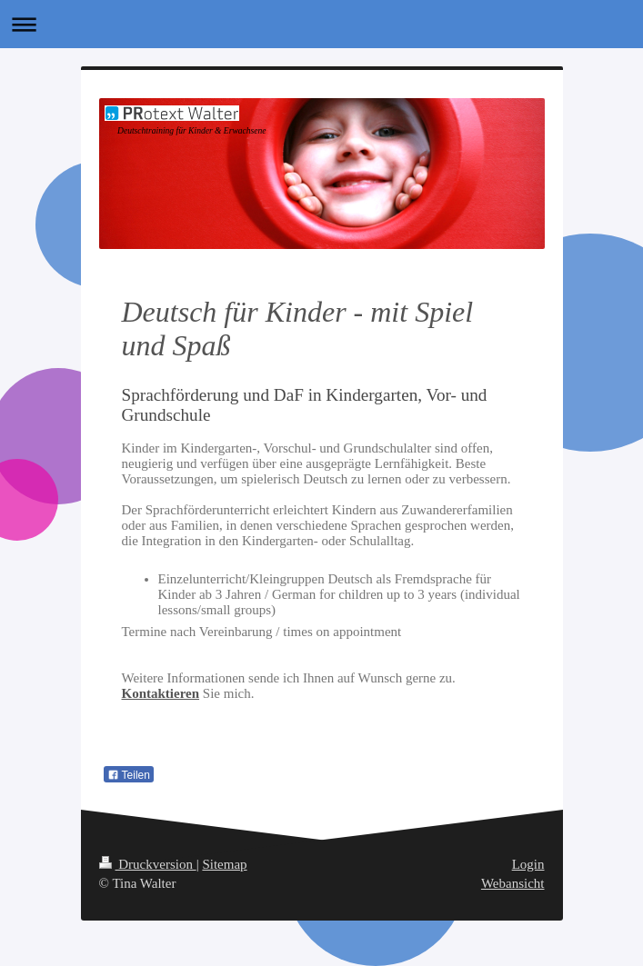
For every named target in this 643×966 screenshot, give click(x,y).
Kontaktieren (161, 693)
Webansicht (513, 883)
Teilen (128, 775)
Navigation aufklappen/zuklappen (321, 24)
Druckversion (147, 864)
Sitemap (224, 864)
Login (528, 864)
